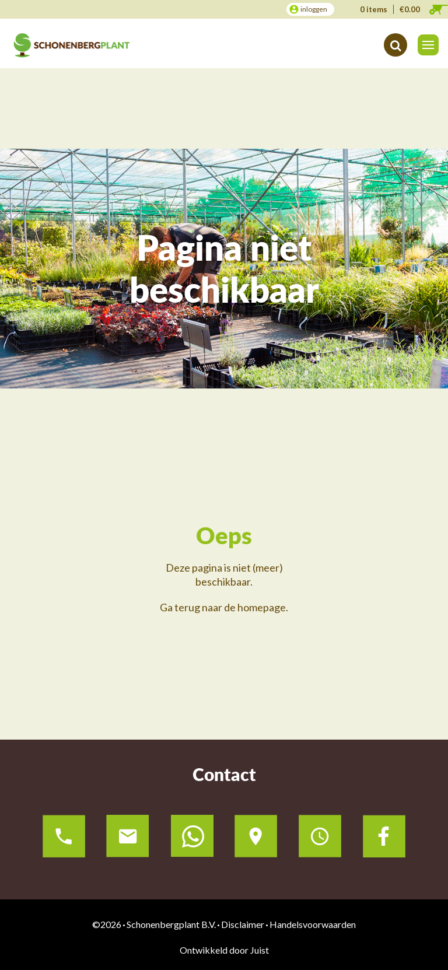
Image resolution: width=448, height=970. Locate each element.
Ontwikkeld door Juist (224, 949)
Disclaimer (242, 924)
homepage (261, 607)
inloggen (313, 9)
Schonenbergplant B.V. (171, 924)
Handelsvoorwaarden (313, 924)
